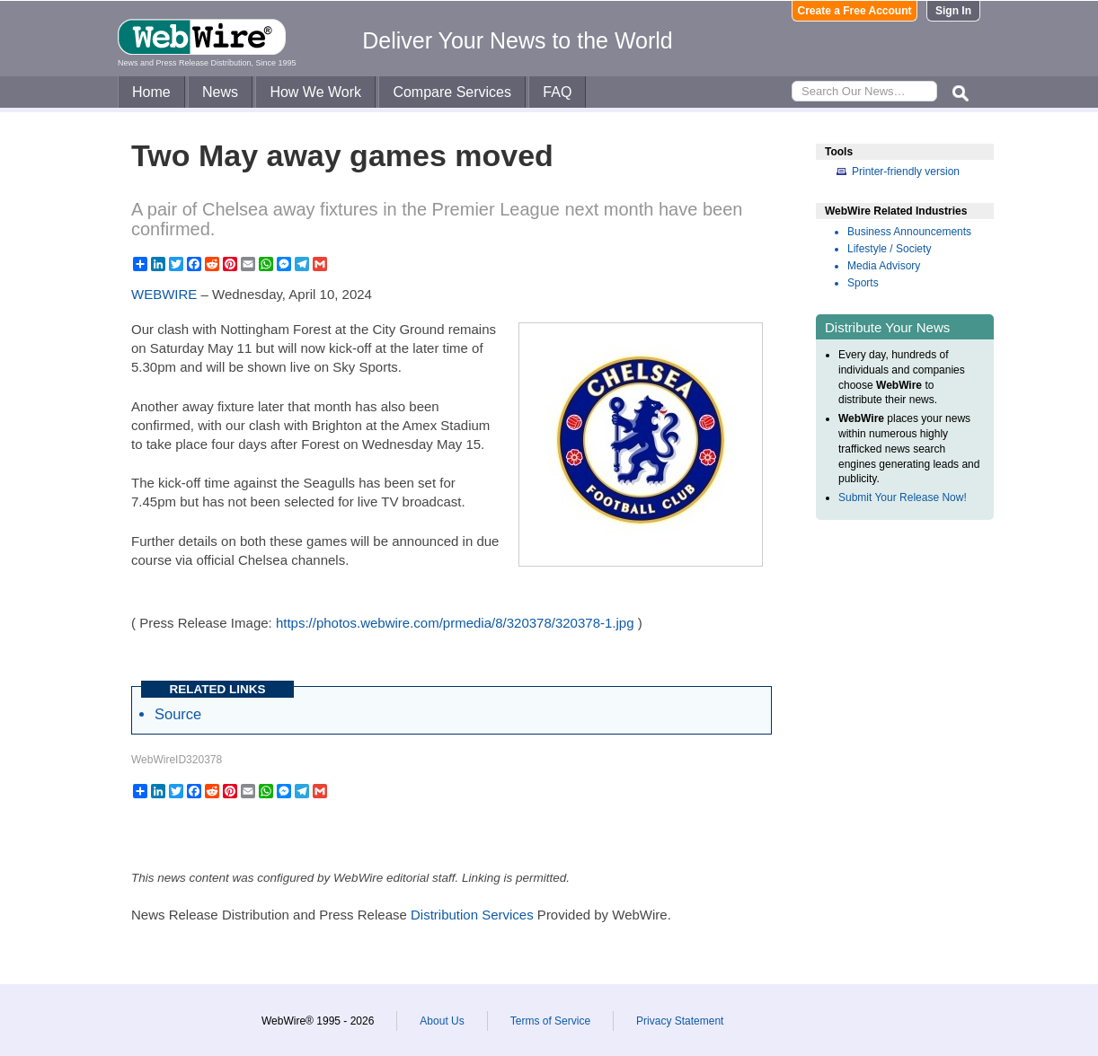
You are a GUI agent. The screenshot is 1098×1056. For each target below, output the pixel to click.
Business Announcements (909, 231)
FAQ (557, 92)
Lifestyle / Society (889, 248)
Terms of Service (550, 1021)
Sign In (953, 10)
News (220, 92)
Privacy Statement (679, 1021)
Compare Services (452, 92)
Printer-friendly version (906, 171)
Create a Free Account (855, 10)
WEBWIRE (164, 294)
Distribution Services (472, 914)
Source (178, 714)
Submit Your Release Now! (902, 497)
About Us (442, 1021)
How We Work (315, 92)
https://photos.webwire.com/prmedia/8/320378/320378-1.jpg (455, 622)
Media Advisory (883, 266)
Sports (863, 283)
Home (151, 92)
